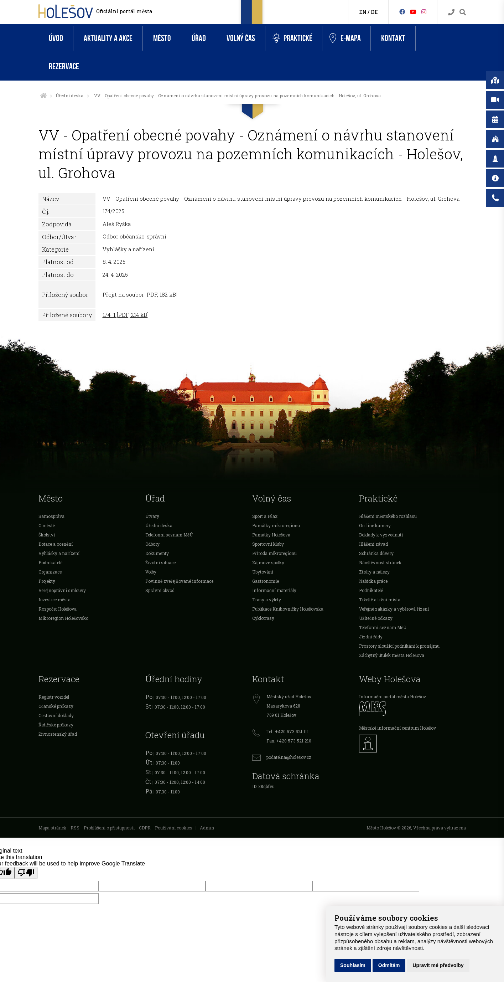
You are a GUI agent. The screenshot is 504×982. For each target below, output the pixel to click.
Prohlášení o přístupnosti (109, 828)
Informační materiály (274, 590)
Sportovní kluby (268, 544)
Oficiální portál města (124, 11)
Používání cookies (173, 828)
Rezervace (64, 66)
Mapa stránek (52, 828)
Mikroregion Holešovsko (63, 618)
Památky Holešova (271, 535)
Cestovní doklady (56, 715)
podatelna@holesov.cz (288, 757)
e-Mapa (345, 38)
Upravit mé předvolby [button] (437, 965)
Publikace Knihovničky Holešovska (287, 609)
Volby (150, 572)
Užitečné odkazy (376, 618)
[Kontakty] (451, 12)
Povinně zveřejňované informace (179, 581)
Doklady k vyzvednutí (381, 535)
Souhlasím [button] (352, 965)
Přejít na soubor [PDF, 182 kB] (140, 294)
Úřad (199, 38)
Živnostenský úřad (57, 734)
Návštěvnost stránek (380, 562)
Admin (207, 828)
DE (374, 12)
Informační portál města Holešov (392, 696)
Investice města (54, 599)
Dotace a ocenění (55, 544)
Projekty (46, 581)
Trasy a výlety (266, 599)
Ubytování (262, 572)
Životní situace (160, 562)
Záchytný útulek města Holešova (391, 655)
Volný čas (241, 38)
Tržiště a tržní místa (379, 599)
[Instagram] (424, 11)
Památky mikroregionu (276, 525)
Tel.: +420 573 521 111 (287, 731)
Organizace (50, 572)
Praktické (292, 38)
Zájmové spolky (268, 562)
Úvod (56, 38)
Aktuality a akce (108, 38)
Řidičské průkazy (55, 724)
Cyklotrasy (263, 618)
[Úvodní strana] (43, 95)
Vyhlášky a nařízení (58, 553)
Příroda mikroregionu (274, 553)
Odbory (152, 544)
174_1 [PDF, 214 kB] (126, 314)
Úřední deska (70, 95)
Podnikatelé (50, 562)
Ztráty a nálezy (374, 572)
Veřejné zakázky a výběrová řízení (394, 609)
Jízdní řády (371, 636)
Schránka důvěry (376, 553)
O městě (46, 525)
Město (162, 38)
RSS (75, 828)
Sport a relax (264, 516)
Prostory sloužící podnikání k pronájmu (399, 646)
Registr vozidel (53, 697)
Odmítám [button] (389, 965)
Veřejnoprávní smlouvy (62, 590)
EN (363, 12)
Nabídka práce (373, 581)
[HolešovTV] (413, 11)
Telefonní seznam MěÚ (169, 535)
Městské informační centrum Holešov (397, 728)
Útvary (152, 516)
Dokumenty (157, 553)
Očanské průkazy (55, 706)
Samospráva (51, 516)
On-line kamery (375, 525)
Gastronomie (265, 581)
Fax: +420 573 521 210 (288, 741)
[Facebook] (402, 11)
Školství (46, 535)
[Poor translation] (26, 873)
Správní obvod (160, 590)
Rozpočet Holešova (57, 609)
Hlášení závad (373, 544)
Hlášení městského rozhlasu (388, 516)
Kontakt (393, 38)
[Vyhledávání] (462, 12)
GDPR (145, 828)
